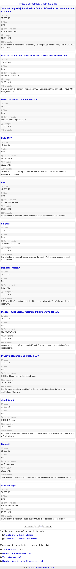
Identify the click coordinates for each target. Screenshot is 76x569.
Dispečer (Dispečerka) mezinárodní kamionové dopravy (30, 312)
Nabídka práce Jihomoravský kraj (16, 553)
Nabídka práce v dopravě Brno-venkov (20, 539)
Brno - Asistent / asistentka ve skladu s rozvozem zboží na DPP (34, 55)
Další (48, 526)
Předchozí (29, 526)
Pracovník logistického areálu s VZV (20, 356)
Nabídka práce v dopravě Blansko (18, 535)
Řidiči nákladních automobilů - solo (19, 99)
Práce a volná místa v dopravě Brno (38, 3)
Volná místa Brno (9, 549)
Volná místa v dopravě (11, 557)
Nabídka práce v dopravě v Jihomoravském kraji (22, 561)
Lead (3, 182)
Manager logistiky (10, 267)
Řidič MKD (6, 138)
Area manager (8, 485)
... (41, 526)
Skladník (5, 223)
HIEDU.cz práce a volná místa (41, 567)
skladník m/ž (7, 400)
